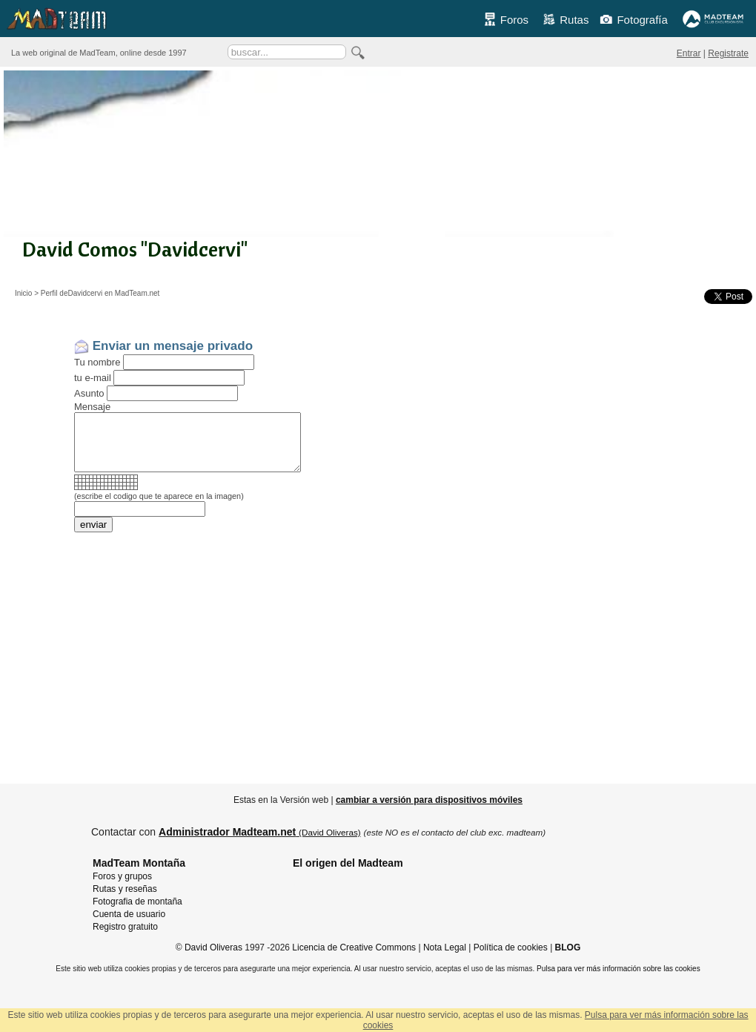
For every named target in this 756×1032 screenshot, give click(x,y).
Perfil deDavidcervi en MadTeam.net (100, 293)
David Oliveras (213, 947)
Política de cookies (511, 947)
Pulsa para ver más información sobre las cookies (618, 969)
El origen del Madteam (348, 863)
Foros (505, 19)
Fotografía (633, 19)
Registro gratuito (125, 927)
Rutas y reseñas (125, 889)
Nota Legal (444, 947)
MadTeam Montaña (139, 863)
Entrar (689, 53)
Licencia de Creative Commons (354, 947)
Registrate (728, 53)
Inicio (23, 293)
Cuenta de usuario (129, 914)
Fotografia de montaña (137, 901)
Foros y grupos (122, 876)
